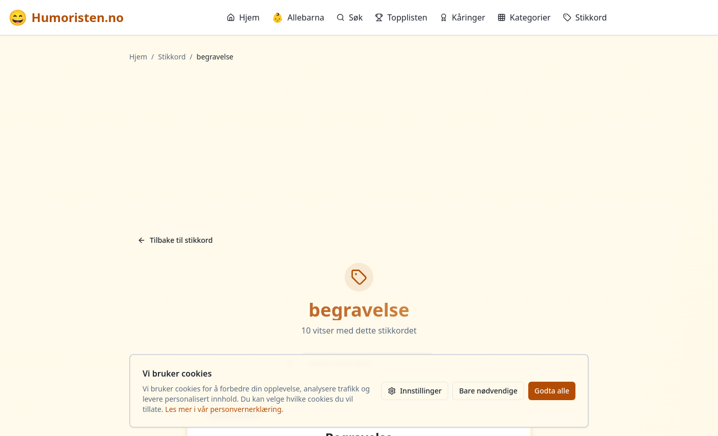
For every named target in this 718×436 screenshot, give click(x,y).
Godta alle (551, 391)
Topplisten (401, 17)
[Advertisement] (359, 146)
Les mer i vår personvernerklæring (223, 409)
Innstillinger (415, 391)
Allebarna (298, 17)
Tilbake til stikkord (175, 240)
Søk (349, 17)
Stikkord (585, 17)
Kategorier (524, 17)
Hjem (243, 17)
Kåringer (462, 17)
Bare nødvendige (488, 391)
